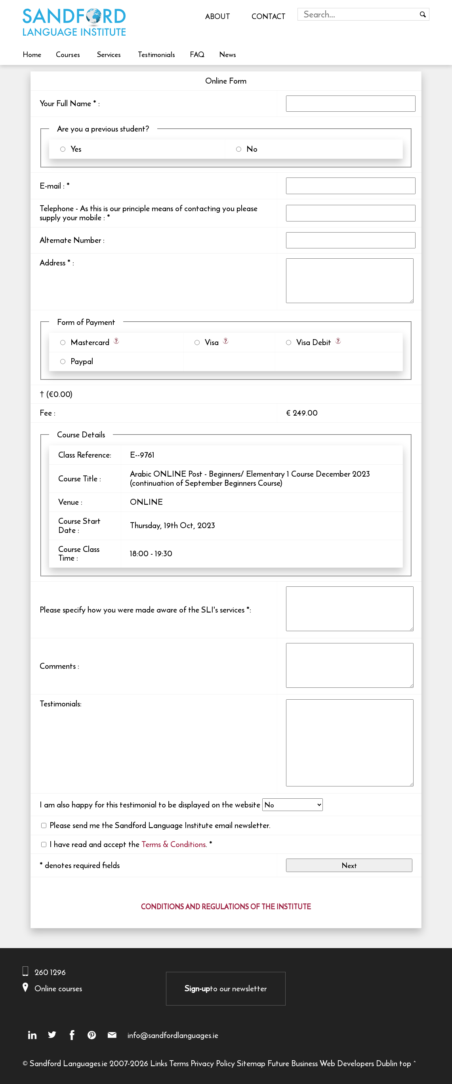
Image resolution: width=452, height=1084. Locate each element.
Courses (68, 54)
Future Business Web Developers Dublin (332, 1063)
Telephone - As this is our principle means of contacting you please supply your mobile (148, 212)
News (227, 54)
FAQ (197, 54)
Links (158, 1063)
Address (52, 262)
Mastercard (88, 342)
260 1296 (50, 972)
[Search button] (423, 14)
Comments (58, 666)
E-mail (50, 185)
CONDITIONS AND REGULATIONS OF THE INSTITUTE (226, 907)
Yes (74, 149)
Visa (210, 342)
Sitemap (251, 1063)
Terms (179, 1063)
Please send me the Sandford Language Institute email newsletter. (160, 825)
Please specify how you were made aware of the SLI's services (142, 609)
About (217, 16)
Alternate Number (70, 240)
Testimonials (156, 54)
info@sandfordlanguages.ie (173, 1035)
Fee (46, 412)
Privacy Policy (213, 1063)
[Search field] (357, 14)
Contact (269, 16)
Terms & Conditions (173, 844)
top (405, 1063)
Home (32, 54)
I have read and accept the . (128, 844)
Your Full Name (65, 103)
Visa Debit (311, 342)
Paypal (80, 361)
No (249, 149)
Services (109, 54)
